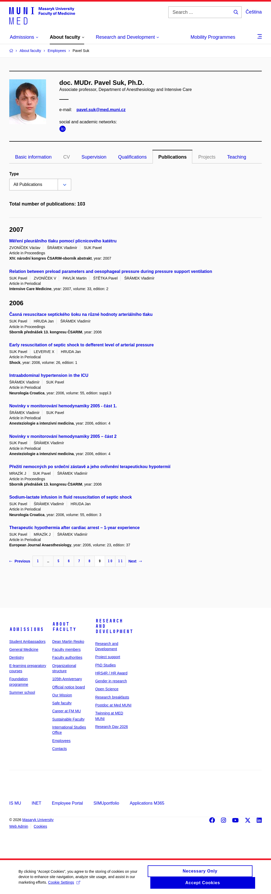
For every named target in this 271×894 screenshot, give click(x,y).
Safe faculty (61, 703)
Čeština (254, 12)
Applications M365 (147, 803)
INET (36, 803)
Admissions (26, 629)
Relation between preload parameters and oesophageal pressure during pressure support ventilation (110, 271)
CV (66, 157)
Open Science (107, 689)
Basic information (33, 157)
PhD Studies (105, 665)
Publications (172, 157)
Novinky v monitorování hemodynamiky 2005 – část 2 (63, 436)
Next (135, 561)
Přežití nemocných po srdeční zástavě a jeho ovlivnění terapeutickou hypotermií (89, 466)
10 (110, 561)
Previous (19, 561)
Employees (61, 741)
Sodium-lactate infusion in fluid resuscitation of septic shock (70, 497)
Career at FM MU (66, 711)
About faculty (64, 626)
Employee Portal (67, 803)
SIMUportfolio (106, 803)
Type (14, 174)
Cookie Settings (64, 885)
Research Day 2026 (111, 727)
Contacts (59, 749)
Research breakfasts (112, 697)
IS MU (15, 803)
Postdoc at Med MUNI (113, 705)
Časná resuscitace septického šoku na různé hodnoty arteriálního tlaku (81, 314)
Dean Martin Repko (68, 641)
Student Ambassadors (27, 641)
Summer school (22, 692)
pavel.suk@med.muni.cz (100, 109)
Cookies (40, 826)
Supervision (94, 157)
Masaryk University (37, 820)
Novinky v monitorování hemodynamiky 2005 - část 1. (63, 406)
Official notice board (68, 687)
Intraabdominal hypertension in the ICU (48, 375)
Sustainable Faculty (68, 719)
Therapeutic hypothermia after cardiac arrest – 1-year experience (74, 527)
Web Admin (18, 826)
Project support (107, 657)
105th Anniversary (67, 679)
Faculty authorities (67, 657)
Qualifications (132, 157)
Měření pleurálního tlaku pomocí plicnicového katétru (62, 241)
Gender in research (111, 681)
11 (120, 561)
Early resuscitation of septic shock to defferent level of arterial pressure (81, 345)
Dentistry (16, 657)
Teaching (236, 157)
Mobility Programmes (213, 37)
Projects (206, 157)
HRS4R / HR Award (111, 673)
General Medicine (23, 649)
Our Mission (62, 695)
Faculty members (66, 649)
